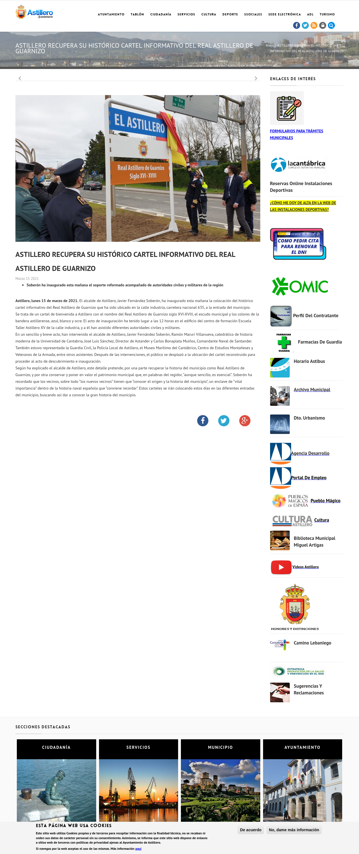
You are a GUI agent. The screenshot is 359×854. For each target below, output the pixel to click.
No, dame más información (294, 830)
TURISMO (327, 14)
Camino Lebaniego (313, 643)
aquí (138, 848)
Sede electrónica (284, 14)
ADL (310, 14)
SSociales (253, 14)
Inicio (270, 45)
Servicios (186, 14)
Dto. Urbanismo (309, 418)
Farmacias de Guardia (320, 342)
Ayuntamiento (111, 14)
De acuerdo (250, 830)
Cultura (208, 14)
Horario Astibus (309, 361)
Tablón (137, 14)
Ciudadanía (160, 14)
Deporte (230, 14)
